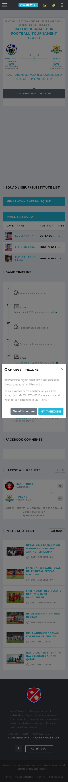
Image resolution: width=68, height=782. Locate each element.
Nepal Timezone (24, 411)
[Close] (62, 369)
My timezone (51, 411)
